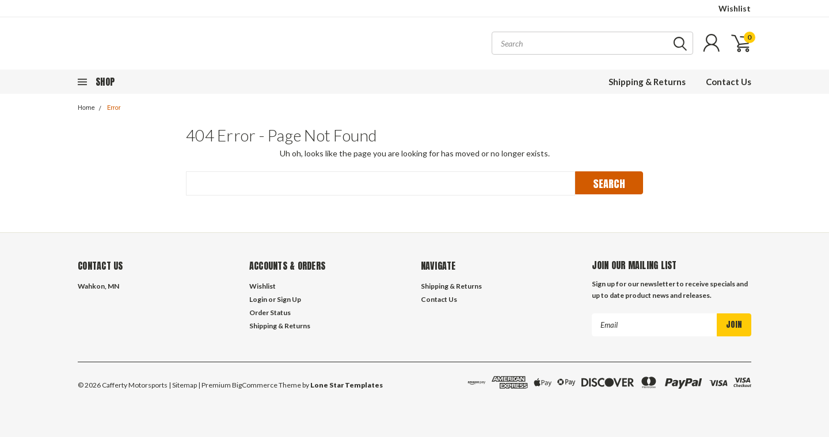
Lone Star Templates (346, 385)
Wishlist (734, 8)
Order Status (270, 312)
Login (258, 299)
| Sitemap (183, 385)
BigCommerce (254, 385)
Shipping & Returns (647, 81)
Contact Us (728, 81)
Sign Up (289, 299)
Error (114, 108)
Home (86, 108)
